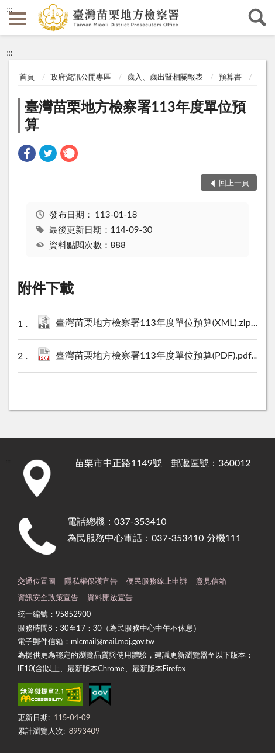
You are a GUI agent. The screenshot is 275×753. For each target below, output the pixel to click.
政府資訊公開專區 (80, 76)
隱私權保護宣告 (91, 581)
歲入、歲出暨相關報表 (165, 76)
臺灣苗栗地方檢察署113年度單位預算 (135, 115)
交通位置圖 (37, 581)
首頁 (27, 76)
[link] (27, 155)
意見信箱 (211, 581)
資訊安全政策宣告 (48, 597)
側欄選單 (17, 18)
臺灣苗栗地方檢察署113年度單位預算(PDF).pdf (158, 356)
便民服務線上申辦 (156, 581)
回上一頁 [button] (234, 182)
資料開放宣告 (110, 597)
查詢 (257, 17)
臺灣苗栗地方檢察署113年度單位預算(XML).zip (158, 323)
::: (9, 8)
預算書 (230, 76)
